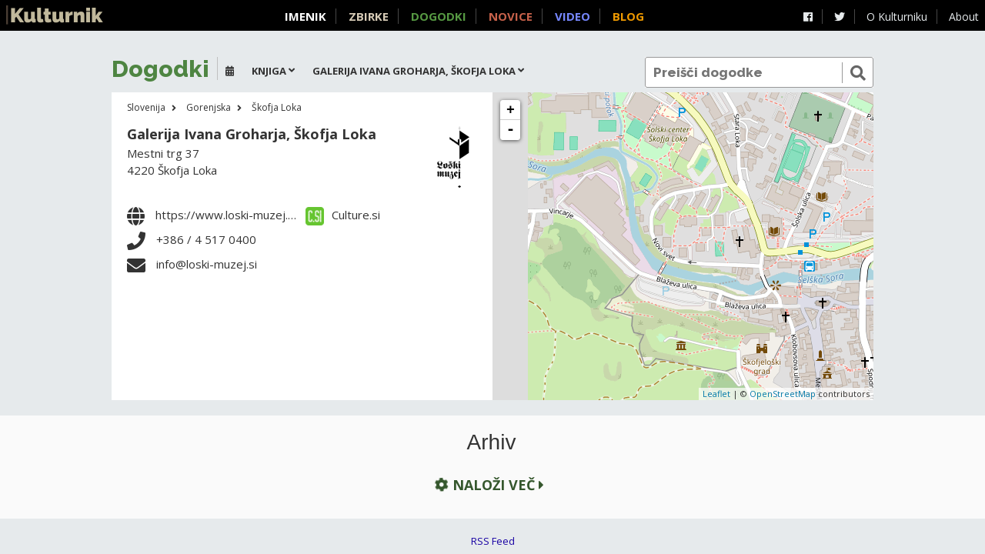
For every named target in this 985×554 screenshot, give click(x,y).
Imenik (305, 16)
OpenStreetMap (783, 393)
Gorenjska (208, 107)
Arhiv (491, 442)
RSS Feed (493, 541)
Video (572, 16)
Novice (511, 16)
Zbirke (369, 16)
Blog (628, 16)
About (964, 16)
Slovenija (146, 107)
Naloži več (488, 484)
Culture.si (343, 214)
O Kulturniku (896, 16)
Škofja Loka (277, 107)
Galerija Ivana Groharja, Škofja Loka (251, 134)
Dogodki (438, 16)
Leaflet (716, 393)
